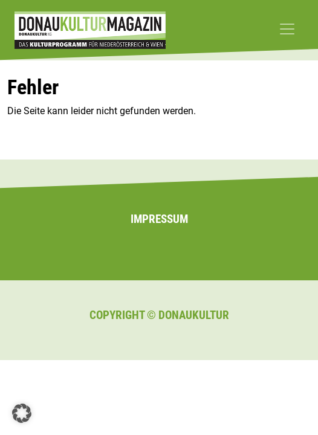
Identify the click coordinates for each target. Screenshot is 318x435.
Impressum (159, 219)
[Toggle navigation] (287, 29)
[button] (22, 413)
